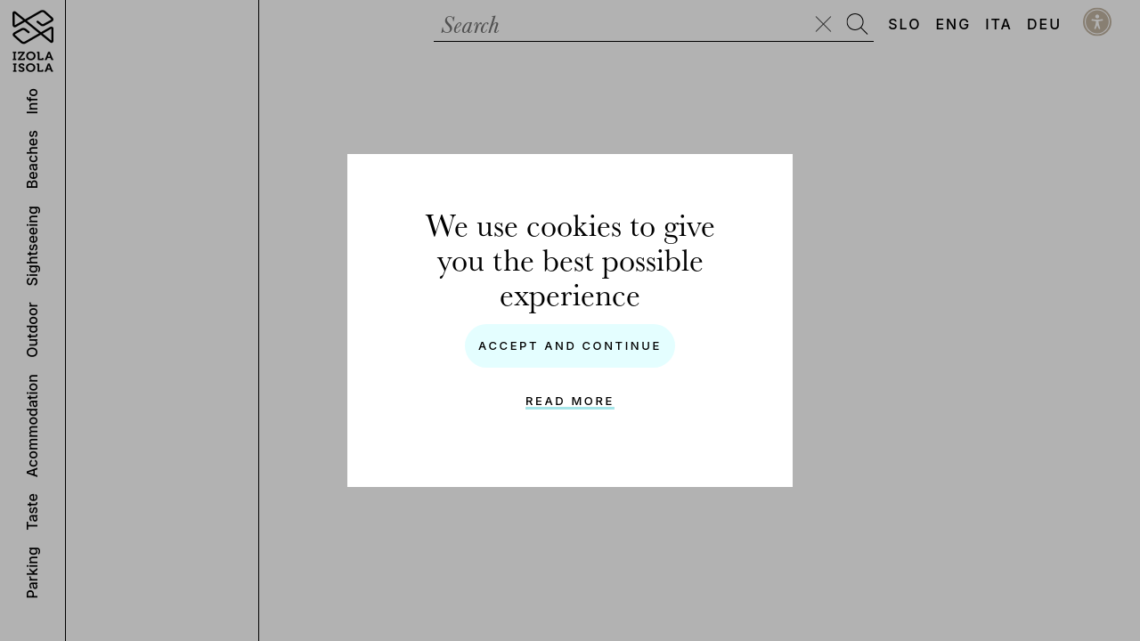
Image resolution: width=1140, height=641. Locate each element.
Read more (570, 401)
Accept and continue (570, 345)
